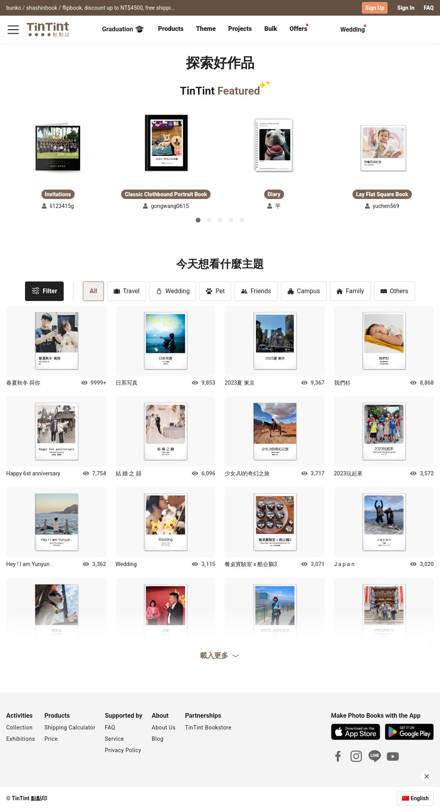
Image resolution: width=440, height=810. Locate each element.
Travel (127, 290)
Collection (19, 727)
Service (114, 738)
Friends (256, 290)
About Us (163, 727)
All (93, 290)
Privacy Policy (123, 750)
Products (171, 28)
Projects (240, 28)
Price (51, 738)
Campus (304, 290)
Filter (44, 290)
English (420, 798)
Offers (298, 28)
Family (350, 290)
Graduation (123, 29)
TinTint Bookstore (208, 727)
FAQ (429, 8)
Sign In (405, 8)
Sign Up (375, 8)
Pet (215, 290)
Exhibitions (20, 738)
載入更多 (220, 655)
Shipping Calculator (70, 727)
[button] (58, 147)
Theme (206, 28)
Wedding (173, 290)
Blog (157, 738)
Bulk (270, 28)
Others (394, 290)
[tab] (171, 29)
